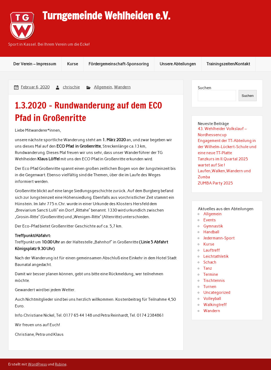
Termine (210, 274)
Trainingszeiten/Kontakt (228, 64)
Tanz (207, 268)
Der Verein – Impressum (34, 64)
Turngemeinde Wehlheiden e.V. (106, 15)
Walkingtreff (215, 304)
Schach (209, 262)
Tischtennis (214, 280)
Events (209, 220)
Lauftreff (211, 250)
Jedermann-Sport (219, 238)
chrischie (71, 87)
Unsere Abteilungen (178, 64)
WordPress (37, 364)
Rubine (60, 364)
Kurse (72, 64)
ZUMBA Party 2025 (215, 183)
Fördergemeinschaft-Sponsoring (119, 64)
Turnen (209, 286)
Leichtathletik (216, 256)
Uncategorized (216, 292)
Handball (211, 232)
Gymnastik (213, 226)
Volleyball (212, 298)
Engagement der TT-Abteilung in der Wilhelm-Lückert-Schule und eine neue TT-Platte (227, 146)
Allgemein (103, 87)
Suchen (204, 87)
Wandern (122, 87)
